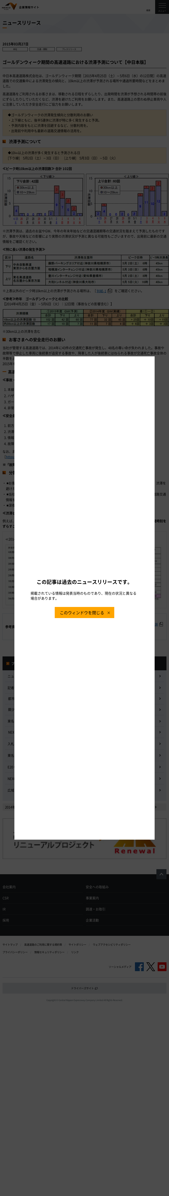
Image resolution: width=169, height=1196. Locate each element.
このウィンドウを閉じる (82, 612)
